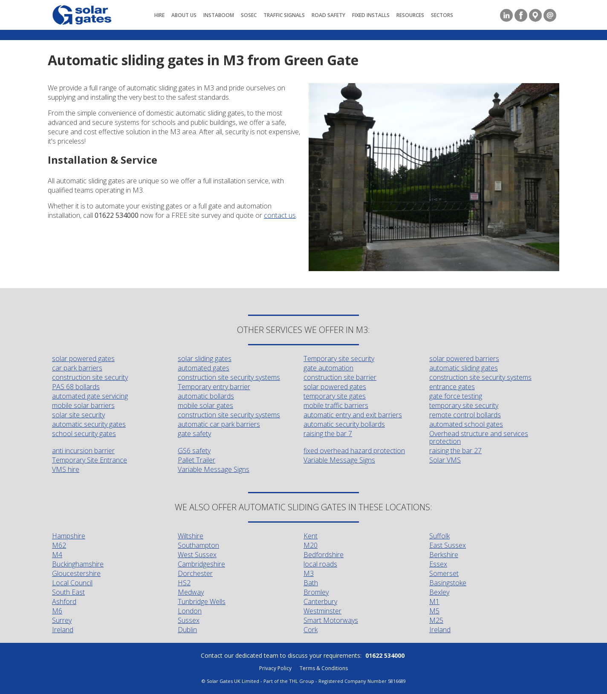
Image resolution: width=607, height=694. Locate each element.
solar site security (78, 414)
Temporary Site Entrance (89, 460)
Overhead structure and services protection (478, 437)
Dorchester (195, 573)
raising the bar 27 (455, 450)
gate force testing (455, 396)
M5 (434, 611)
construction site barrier (340, 377)
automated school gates (466, 424)
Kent (311, 536)
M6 (57, 611)
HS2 (184, 582)
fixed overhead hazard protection (354, 450)
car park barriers (77, 368)
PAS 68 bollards (76, 386)
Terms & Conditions (324, 668)
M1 (434, 601)
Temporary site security (339, 358)
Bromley (316, 592)
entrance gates (452, 386)
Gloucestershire (76, 573)
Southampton (198, 545)
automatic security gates (89, 424)
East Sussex (447, 545)
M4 (57, 554)
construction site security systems (229, 377)
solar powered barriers (464, 358)
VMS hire (65, 469)
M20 (311, 545)
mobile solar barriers (83, 405)
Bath (311, 582)
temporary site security (463, 405)
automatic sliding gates (463, 368)
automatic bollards (206, 396)
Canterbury (320, 601)
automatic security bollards (344, 424)
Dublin (187, 629)
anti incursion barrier (83, 450)
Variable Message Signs (339, 460)
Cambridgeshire (201, 564)
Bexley (439, 592)
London (190, 611)
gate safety (194, 433)
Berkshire (443, 554)
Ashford (64, 601)
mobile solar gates (205, 405)
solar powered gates (83, 358)
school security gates (84, 433)
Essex (438, 564)
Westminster (322, 611)
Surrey (62, 620)
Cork (311, 629)
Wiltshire (190, 536)
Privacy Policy (275, 668)
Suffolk (439, 536)
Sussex (188, 620)
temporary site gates (335, 396)
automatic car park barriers (219, 424)
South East (68, 592)
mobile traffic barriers (336, 405)
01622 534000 (385, 655)
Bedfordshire (324, 554)
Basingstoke (447, 582)
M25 (436, 620)
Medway (191, 592)
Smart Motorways (331, 620)
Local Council (72, 582)
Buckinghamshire (78, 564)
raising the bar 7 (328, 433)
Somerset (444, 573)
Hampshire (68, 536)
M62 (59, 545)
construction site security (90, 377)
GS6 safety (194, 450)
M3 (309, 573)
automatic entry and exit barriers (353, 414)
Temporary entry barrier (214, 386)
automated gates (203, 368)
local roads (320, 564)
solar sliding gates (204, 358)
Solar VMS (445, 460)
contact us (280, 215)
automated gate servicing (90, 396)
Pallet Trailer (196, 460)
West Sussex (197, 554)
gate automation (328, 368)
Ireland (62, 629)
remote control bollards (465, 414)
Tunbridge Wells (201, 601)
